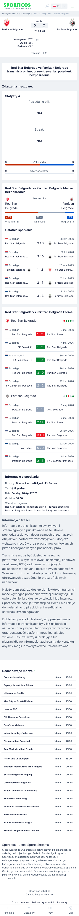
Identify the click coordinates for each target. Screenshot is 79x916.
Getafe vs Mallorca (14, 725)
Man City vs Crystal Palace (18, 701)
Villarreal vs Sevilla (14, 693)
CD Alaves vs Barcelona (17, 717)
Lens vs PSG (10, 709)
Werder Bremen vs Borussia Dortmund (24, 806)
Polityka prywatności (43, 902)
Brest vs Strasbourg (14, 677)
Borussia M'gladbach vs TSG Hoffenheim (24, 830)
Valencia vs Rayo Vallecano (18, 733)
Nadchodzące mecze (19, 671)
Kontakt (25, 902)
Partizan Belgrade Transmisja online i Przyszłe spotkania (37, 510)
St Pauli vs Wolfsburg (15, 798)
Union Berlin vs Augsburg (17, 782)
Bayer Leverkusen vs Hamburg (20, 790)
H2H (46, 53)
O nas (15, 902)
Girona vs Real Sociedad (17, 741)
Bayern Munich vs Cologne (18, 822)
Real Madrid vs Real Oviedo (18, 749)
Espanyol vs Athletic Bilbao (18, 685)
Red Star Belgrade (11, 206)
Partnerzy (62, 902)
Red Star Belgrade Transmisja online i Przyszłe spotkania (37, 506)
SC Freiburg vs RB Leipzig (18, 774)
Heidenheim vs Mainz (15, 814)
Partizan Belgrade (67, 206)
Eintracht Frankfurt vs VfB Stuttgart (23, 766)
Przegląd (35, 53)
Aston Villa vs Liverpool (16, 758)
